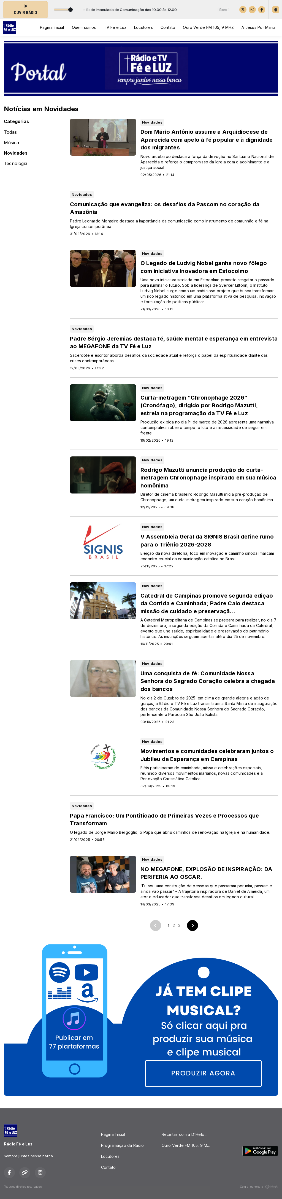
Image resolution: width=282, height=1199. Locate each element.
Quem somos (84, 27)
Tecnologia (15, 163)
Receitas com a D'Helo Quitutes (189, 1134)
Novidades (16, 153)
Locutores (143, 27)
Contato (168, 27)
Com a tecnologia (259, 1187)
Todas (10, 132)
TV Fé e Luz (115, 27)
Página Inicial (52, 27)
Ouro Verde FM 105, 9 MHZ (208, 27)
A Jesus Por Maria (258, 27)
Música (11, 142)
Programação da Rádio (122, 1145)
